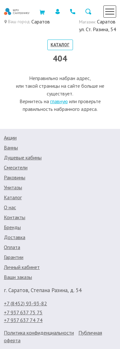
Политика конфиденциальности (39, 332)
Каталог (60, 45)
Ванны (11, 147)
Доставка (14, 237)
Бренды (12, 227)
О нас (10, 207)
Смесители (16, 167)
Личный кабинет (22, 267)
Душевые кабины (23, 157)
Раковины (14, 177)
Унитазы (13, 187)
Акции (10, 137)
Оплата (12, 247)
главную (59, 101)
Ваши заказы (18, 277)
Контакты (14, 217)
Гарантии (13, 257)
